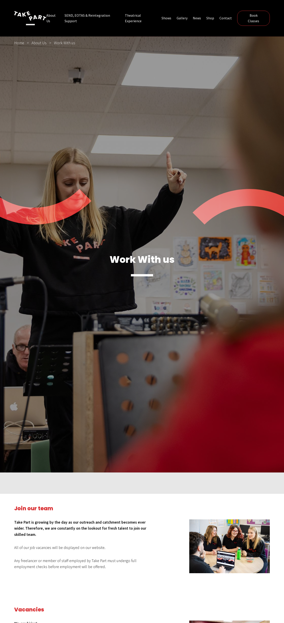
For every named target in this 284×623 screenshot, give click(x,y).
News (197, 18)
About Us (51, 18)
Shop (210, 18)
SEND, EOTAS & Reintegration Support (87, 18)
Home (19, 42)
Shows (166, 18)
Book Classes (253, 18)
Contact (225, 18)
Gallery (182, 18)
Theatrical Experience (133, 18)
